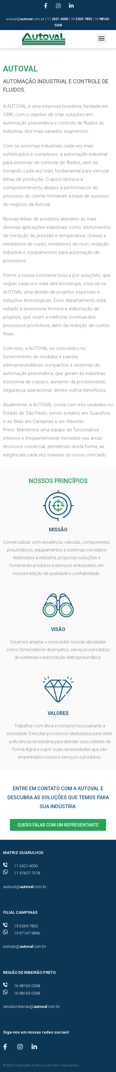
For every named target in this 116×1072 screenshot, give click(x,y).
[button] (102, 38)
